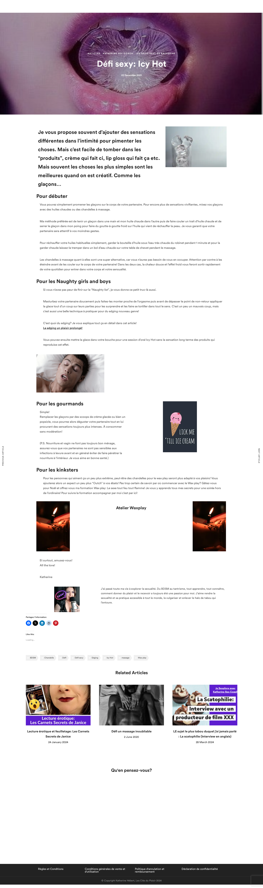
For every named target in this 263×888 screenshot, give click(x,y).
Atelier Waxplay (131, 508)
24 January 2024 (58, 742)
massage (125, 658)
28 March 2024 (205, 742)
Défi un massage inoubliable (131, 731)
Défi (64, 658)
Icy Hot (110, 658)
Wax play (142, 658)
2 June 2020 (131, 737)
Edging (95, 658)
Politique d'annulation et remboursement (149, 870)
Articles (94, 53)
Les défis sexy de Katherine (156, 53)
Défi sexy (79, 658)
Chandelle (49, 658)
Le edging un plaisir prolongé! (63, 328)
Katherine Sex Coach (118, 53)
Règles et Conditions (50, 869)
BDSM (33, 658)
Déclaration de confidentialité (200, 869)
